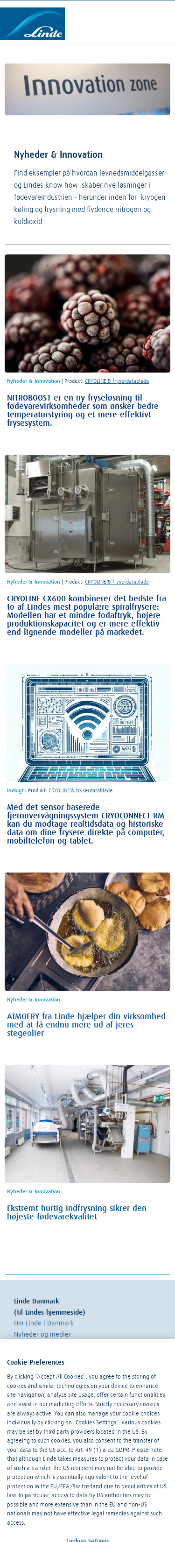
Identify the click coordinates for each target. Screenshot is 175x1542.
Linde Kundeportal (41, 1345)
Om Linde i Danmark (44, 1323)
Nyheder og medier (42, 1334)
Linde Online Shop (40, 1356)
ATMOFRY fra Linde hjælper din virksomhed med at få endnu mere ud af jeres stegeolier (86, 1025)
